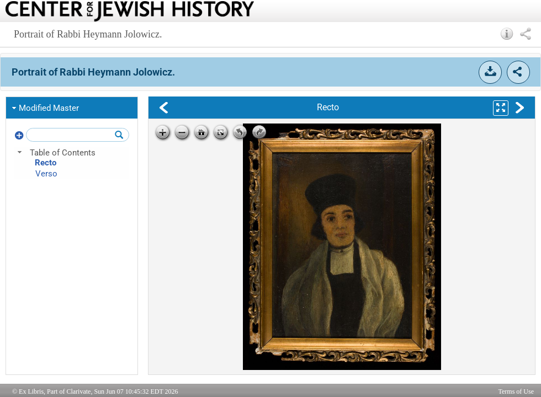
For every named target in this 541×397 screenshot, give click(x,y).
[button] (507, 34)
